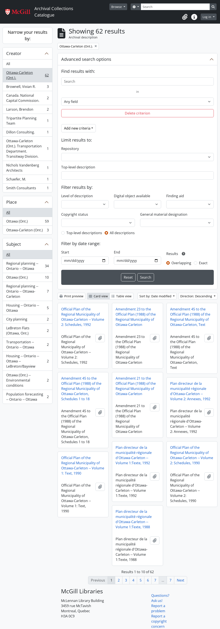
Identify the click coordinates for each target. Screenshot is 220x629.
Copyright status (74, 214)
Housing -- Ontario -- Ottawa (27, 308)
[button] (184, 17)
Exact (203, 263)
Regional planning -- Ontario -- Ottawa (27, 266)
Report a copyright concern (159, 621)
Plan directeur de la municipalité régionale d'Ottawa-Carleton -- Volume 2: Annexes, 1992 (190, 391)
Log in (207, 17)
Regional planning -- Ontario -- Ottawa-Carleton (27, 291)
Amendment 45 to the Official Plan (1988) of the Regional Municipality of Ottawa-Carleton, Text (190, 317)
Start (65, 252)
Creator (13, 53)
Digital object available (132, 196)
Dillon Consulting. (27, 133)
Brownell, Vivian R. (27, 87)
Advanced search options (86, 59)
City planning (27, 320)
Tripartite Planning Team (27, 121)
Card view (98, 296)
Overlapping (181, 263)
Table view (121, 296)
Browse (117, 7)
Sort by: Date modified (155, 296)
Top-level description (78, 167)
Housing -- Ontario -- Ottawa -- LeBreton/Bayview (27, 361)
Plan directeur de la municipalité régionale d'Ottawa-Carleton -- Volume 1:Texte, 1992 (134, 455)
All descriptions (122, 233)
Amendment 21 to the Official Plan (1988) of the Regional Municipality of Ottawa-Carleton (136, 386)
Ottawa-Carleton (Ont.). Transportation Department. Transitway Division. (27, 149)
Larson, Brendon (27, 110)
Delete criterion (137, 113)
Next (180, 580)
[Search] (175, 6)
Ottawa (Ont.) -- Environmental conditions (27, 380)
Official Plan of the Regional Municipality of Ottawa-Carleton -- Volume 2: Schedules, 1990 (191, 455)
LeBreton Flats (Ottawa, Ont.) (27, 331)
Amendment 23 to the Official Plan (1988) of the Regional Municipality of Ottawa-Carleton (136, 317)
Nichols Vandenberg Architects (27, 168)
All (8, 63)
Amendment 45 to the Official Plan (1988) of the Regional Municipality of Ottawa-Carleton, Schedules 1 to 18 (81, 388)
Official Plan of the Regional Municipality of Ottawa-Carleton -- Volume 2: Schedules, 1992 (82, 317)
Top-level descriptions (84, 233)
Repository (70, 148)
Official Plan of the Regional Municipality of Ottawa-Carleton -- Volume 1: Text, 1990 (82, 465)
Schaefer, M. (27, 180)
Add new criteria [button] (77, 128)
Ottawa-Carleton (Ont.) (27, 230)
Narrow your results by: (27, 35)
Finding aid (175, 196)
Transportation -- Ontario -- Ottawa (27, 345)
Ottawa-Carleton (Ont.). (27, 75)
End (117, 252)
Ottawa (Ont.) (27, 222)
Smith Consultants (27, 188)
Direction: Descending (196, 296)
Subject (13, 244)
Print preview (71, 296)
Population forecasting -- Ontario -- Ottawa (27, 397)
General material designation (163, 214)
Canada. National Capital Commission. (27, 98)
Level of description (77, 196)
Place (11, 202)
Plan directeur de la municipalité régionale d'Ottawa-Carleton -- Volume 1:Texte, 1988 (134, 519)
